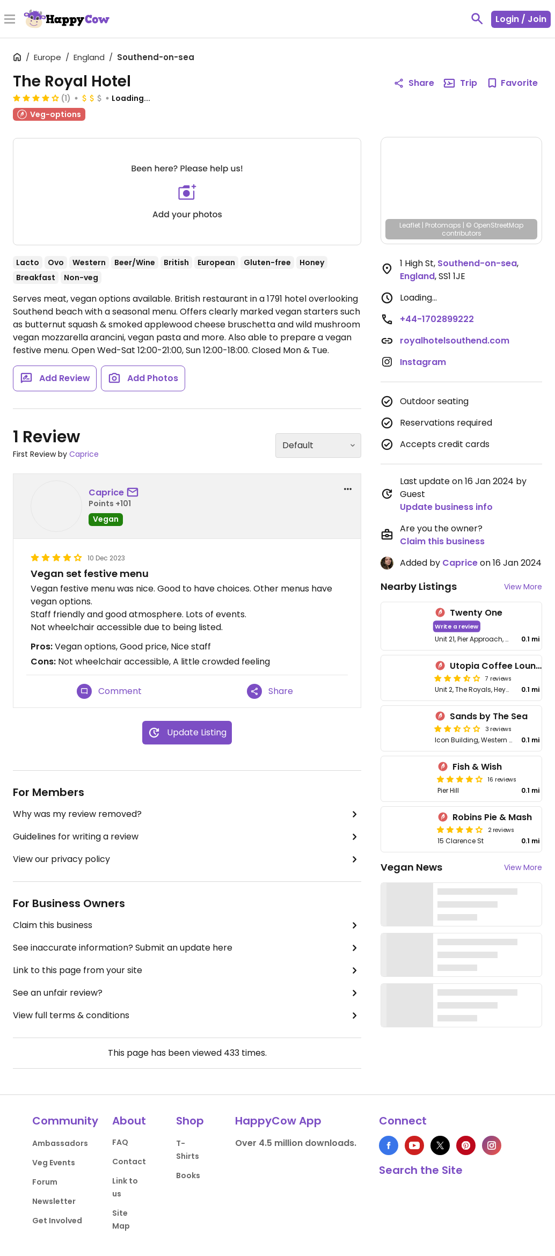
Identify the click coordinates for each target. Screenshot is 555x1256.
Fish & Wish (477, 767)
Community (65, 1120)
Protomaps (443, 225)
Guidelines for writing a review (187, 836)
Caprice (84, 454)
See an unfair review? (187, 993)
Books (188, 1175)
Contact (129, 1161)
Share (270, 691)
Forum (44, 1182)
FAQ (120, 1142)
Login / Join (520, 19)
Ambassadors (60, 1143)
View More (523, 586)
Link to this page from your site (187, 970)
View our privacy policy (187, 859)
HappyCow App (278, 1120)
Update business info (446, 507)
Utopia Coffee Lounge (498, 666)
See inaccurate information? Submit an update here (187, 947)
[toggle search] (477, 19)
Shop (190, 1120)
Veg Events (53, 1162)
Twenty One (476, 613)
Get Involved (57, 1220)
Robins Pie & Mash (492, 817)
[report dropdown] (347, 489)
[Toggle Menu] (9, 19)
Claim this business (187, 925)
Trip (460, 83)
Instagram (423, 362)
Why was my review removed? (187, 814)
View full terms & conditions (187, 1015)
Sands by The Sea (489, 716)
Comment (109, 691)
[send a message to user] (134, 492)
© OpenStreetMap (494, 225)
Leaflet (409, 225)
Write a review (456, 626)
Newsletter (54, 1201)
